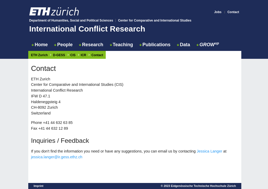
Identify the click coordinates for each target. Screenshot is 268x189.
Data (183, 44)
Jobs (217, 12)
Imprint (38, 185)
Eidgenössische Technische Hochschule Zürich (203, 185)
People (63, 44)
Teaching (121, 44)
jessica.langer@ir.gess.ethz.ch (56, 157)
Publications (154, 44)
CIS (73, 55)
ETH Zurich (39, 55)
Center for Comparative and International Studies (154, 20)
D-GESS (59, 55)
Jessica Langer (209, 151)
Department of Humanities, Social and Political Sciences (71, 20)
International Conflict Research (87, 28)
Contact (233, 12)
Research (91, 44)
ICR (83, 55)
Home (39, 44)
